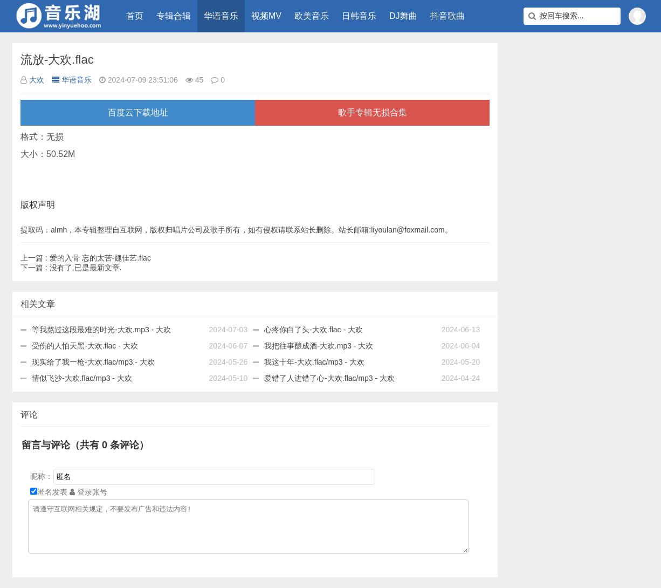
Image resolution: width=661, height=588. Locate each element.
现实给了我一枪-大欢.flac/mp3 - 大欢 (93, 362)
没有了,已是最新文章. (70, 267)
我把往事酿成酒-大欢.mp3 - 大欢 (318, 345)
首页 (134, 15)
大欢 (36, 80)
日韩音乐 (359, 15)
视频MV (266, 15)
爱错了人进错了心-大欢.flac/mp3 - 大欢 (329, 378)
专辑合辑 (173, 15)
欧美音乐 (311, 15)
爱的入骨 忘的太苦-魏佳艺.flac (85, 258)
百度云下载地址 (138, 112)
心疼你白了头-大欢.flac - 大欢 (313, 329)
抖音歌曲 (447, 15)
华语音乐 (221, 15)
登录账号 (88, 492)
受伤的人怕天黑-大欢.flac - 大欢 (85, 345)
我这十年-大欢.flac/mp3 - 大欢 (314, 362)
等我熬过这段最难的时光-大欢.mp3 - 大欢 (101, 329)
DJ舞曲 (403, 15)
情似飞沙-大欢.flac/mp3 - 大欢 (82, 378)
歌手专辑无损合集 (372, 112)
